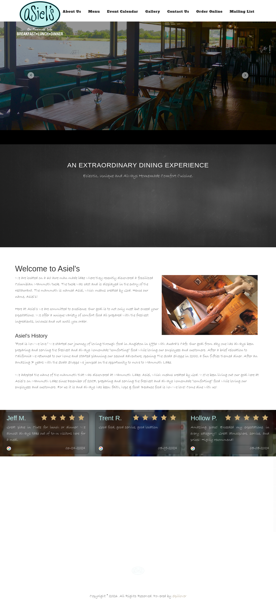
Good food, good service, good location (128, 427)
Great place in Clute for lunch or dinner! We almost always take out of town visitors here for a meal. (46, 433)
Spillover (179, 596)
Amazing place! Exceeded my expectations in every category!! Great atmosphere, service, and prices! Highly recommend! (230, 433)
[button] (31, 75)
